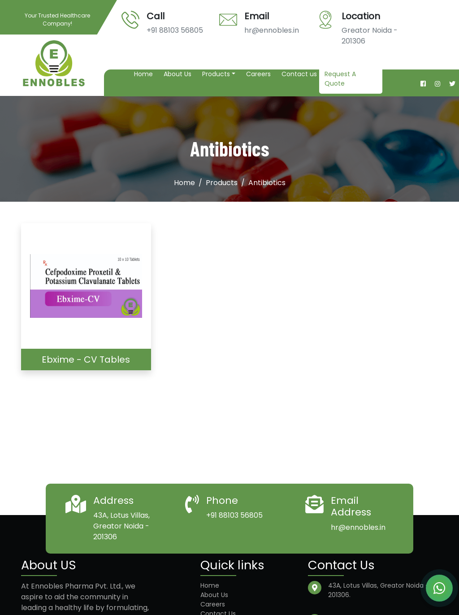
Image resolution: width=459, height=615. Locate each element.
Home (143, 73)
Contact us (299, 73)
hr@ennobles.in (271, 30)
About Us (177, 73)
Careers (258, 73)
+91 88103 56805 (175, 30)
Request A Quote (340, 78)
